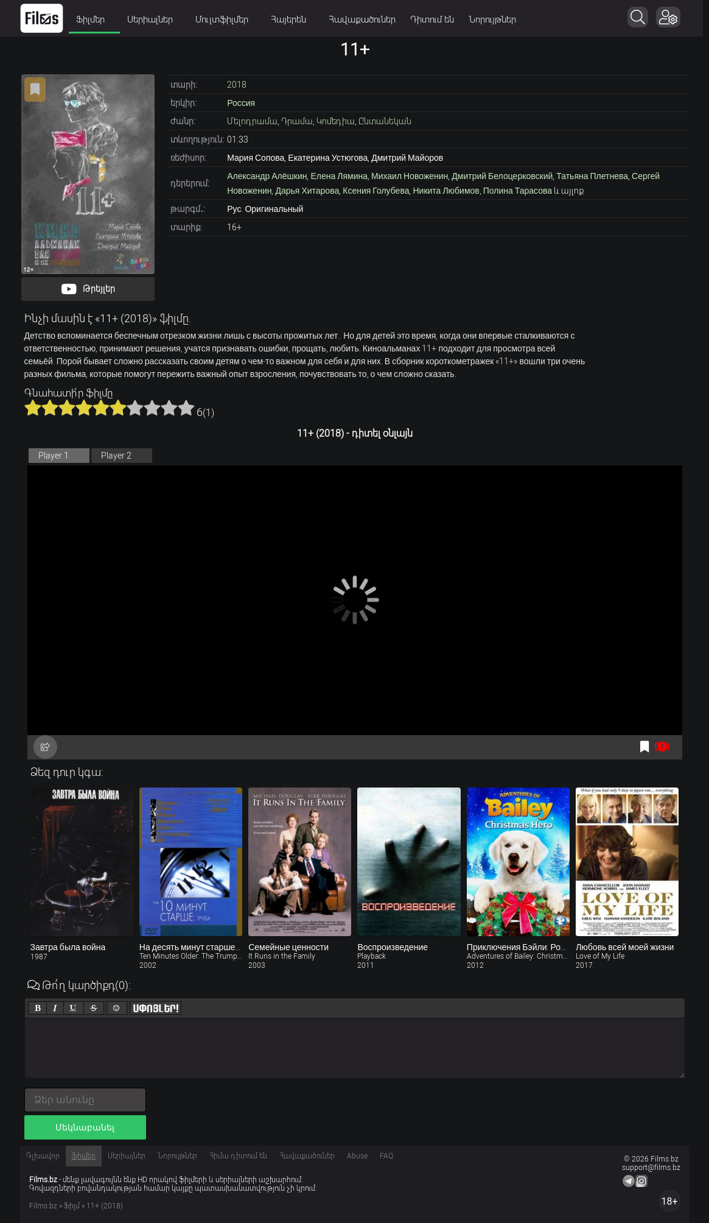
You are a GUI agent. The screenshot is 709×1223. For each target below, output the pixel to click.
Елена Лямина (339, 176)
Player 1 (53, 455)
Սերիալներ (157, 19)
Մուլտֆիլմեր (228, 19)
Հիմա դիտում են (238, 1156)
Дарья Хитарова (307, 191)
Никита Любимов (446, 191)
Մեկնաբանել (84, 1127)
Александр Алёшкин (267, 176)
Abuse (357, 1156)
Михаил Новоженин (409, 176)
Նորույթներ (495, 19)
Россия (241, 103)
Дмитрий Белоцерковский (502, 176)
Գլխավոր (43, 1156)
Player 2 (116, 455)
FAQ (386, 1156)
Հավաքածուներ (365, 19)
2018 (236, 85)
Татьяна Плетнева (592, 176)
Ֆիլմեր (97, 19)
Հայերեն (295, 19)
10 (186, 407)
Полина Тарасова (517, 191)
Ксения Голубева (376, 191)
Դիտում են (435, 19)
